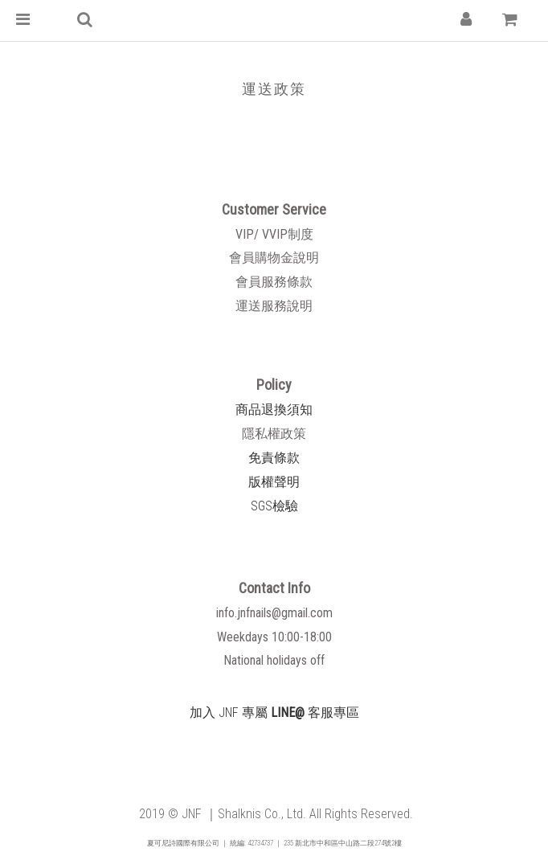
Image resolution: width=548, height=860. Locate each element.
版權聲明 (274, 481)
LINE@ (288, 712)
